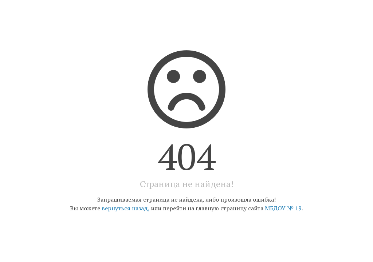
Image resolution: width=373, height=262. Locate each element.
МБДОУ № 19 (283, 208)
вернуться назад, (125, 208)
